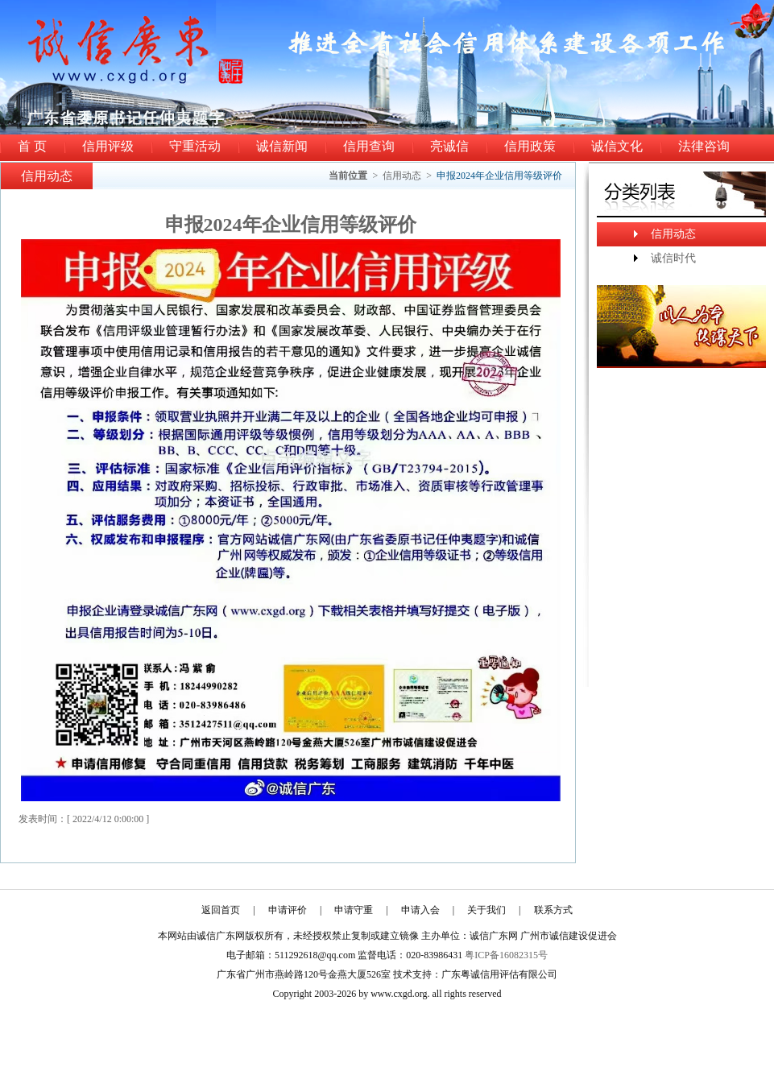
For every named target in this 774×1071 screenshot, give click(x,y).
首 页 (32, 146)
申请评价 (287, 910)
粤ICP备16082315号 (506, 955)
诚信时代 (673, 258)
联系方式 (553, 910)
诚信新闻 (282, 146)
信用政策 (530, 146)
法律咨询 (704, 146)
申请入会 (420, 910)
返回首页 (220, 910)
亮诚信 (449, 146)
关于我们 (486, 910)
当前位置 (348, 175)
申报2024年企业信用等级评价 (499, 175)
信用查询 (369, 146)
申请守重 (353, 910)
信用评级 (108, 146)
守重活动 (195, 146)
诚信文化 (617, 146)
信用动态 (402, 175)
